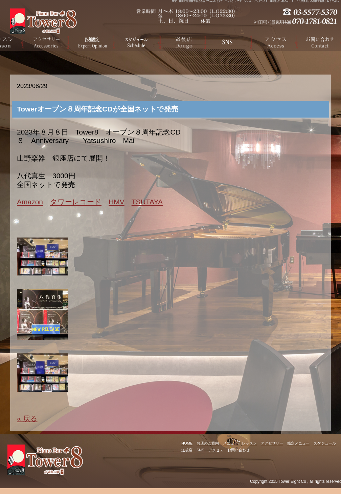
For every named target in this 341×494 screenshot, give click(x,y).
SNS (200, 450)
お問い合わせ (238, 450)
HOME (186, 443)
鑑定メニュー (298, 443)
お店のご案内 (208, 443)
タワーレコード (75, 202)
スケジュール (325, 443)
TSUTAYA (147, 202)
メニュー (230, 443)
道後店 (186, 450)
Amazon (30, 202)
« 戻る (27, 418)
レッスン (249, 443)
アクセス (215, 450)
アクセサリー (272, 443)
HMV (116, 202)
